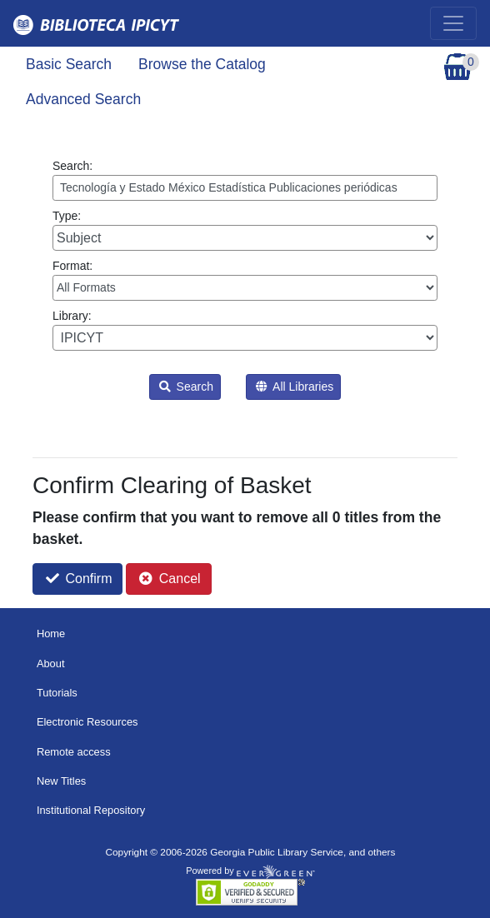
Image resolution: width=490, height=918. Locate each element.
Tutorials (57, 692)
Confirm (79, 578)
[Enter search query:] (245, 188)
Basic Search (69, 64)
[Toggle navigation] (453, 23)
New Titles (61, 781)
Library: (245, 330)
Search (186, 386)
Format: (245, 280)
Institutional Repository (91, 810)
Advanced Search (83, 99)
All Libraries (294, 386)
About (51, 663)
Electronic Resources (87, 722)
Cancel (169, 578)
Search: (245, 180)
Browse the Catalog (202, 64)
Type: (245, 230)
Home (51, 633)
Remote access (74, 752)
